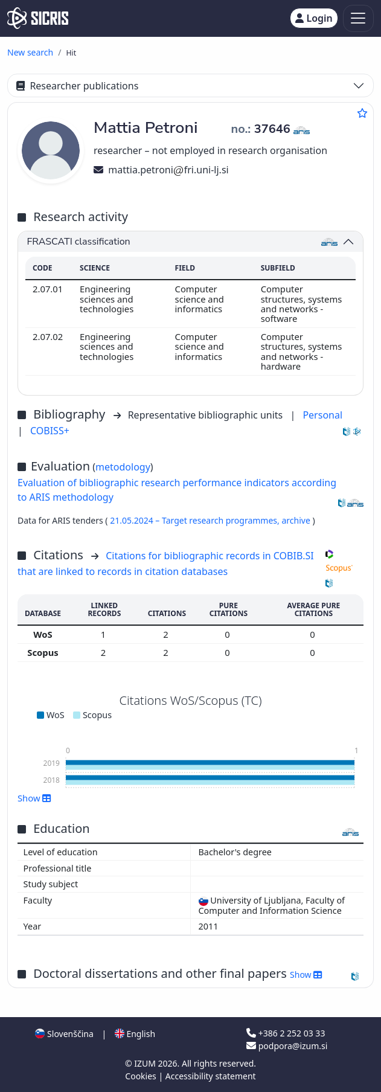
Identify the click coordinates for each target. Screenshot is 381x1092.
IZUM (146, 1063)
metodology (122, 467)
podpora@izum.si (286, 1046)
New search (30, 52)
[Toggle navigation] (358, 18)
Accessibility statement (210, 1076)
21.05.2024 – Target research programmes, (195, 520)
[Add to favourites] (362, 113)
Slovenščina (64, 1033)
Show (34, 798)
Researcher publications (77, 85)
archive (296, 520)
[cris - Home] (37, 18)
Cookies (141, 1076)
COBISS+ (49, 430)
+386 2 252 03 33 (285, 1033)
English (135, 1033)
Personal (322, 415)
